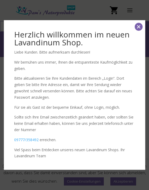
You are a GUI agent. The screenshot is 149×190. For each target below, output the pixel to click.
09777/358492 (26, 139)
